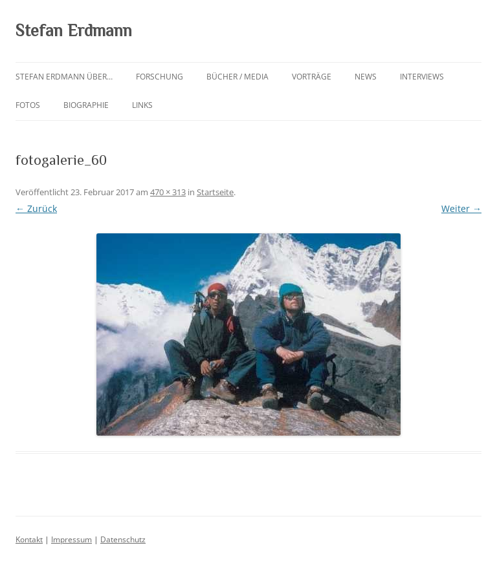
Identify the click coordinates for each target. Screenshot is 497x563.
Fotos (28, 105)
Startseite (215, 192)
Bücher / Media (237, 76)
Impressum (71, 539)
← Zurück (36, 208)
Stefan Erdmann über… (64, 76)
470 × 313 (168, 192)
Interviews (422, 76)
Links (142, 105)
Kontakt (29, 539)
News (366, 76)
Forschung (159, 76)
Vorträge (311, 76)
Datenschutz (123, 539)
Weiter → (461, 208)
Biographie (86, 105)
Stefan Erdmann (74, 30)
